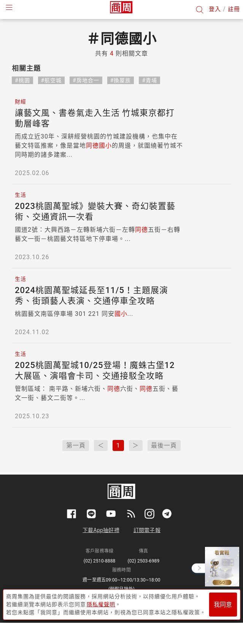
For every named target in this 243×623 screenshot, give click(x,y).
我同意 (223, 604)
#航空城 (51, 80)
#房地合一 (86, 80)
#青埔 (149, 80)
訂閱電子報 (146, 530)
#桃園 (22, 80)
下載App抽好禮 (101, 530)
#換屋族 (120, 80)
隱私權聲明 (101, 604)
